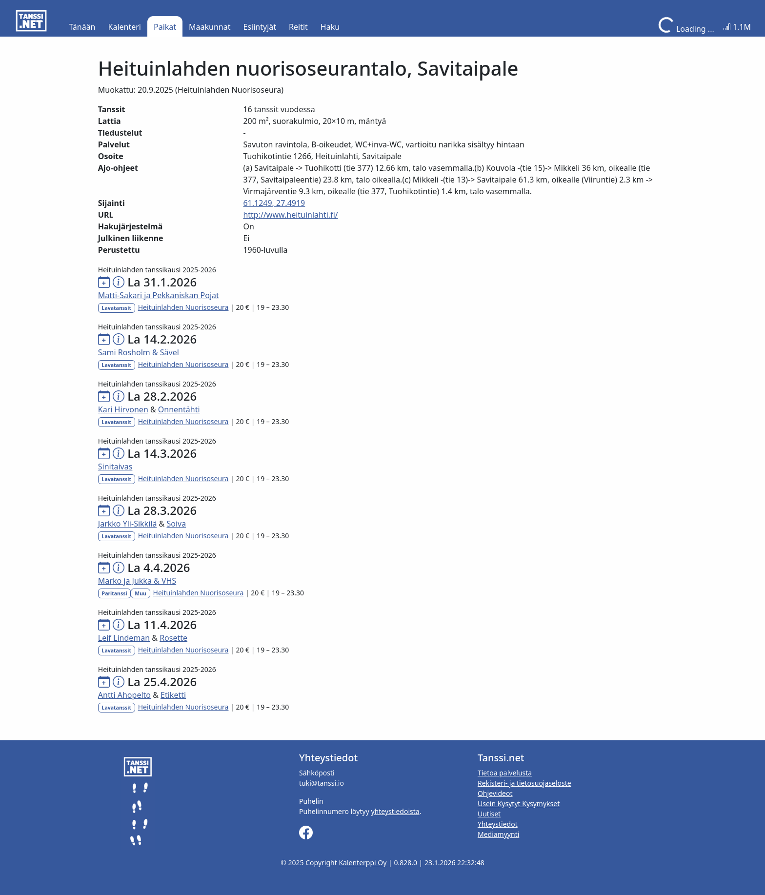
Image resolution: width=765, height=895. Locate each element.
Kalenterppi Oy (362, 862)
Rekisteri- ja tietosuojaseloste (524, 783)
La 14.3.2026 (162, 453)
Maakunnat (209, 26)
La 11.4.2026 (162, 624)
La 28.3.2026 (162, 510)
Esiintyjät (260, 26)
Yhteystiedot (498, 824)
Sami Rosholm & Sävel (138, 352)
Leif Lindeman (124, 637)
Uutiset (489, 813)
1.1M (737, 26)
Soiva (176, 523)
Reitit (298, 26)
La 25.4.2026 (162, 681)
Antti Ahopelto (124, 695)
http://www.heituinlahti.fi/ (290, 214)
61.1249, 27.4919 (274, 203)
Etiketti (173, 695)
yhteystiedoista (395, 811)
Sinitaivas (115, 466)
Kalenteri (124, 26)
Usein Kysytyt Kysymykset (519, 803)
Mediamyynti (498, 834)
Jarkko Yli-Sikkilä (127, 523)
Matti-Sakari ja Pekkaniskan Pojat (158, 295)
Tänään (82, 26)
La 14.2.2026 (162, 339)
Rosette (173, 637)
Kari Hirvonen (123, 409)
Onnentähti (179, 409)
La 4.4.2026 (158, 567)
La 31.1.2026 (162, 282)
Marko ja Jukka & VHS (137, 580)
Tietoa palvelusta (505, 772)
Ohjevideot (495, 793)
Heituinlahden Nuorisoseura (183, 307)
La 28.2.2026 (162, 396)
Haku (330, 26)
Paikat (165, 26)
